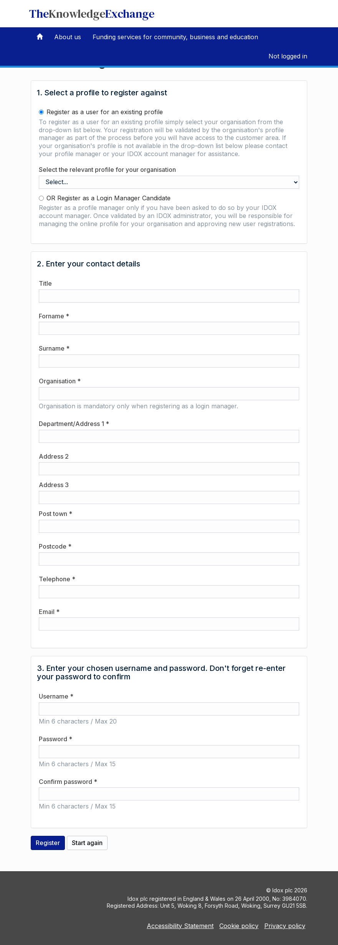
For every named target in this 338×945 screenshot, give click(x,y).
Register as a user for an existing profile (101, 112)
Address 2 (54, 456)
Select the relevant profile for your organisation (107, 169)
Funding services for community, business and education (175, 37)
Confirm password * (68, 781)
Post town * (55, 513)
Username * (56, 696)
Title (45, 283)
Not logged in (287, 56)
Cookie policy (238, 926)
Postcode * (55, 546)
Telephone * (57, 579)
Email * (49, 612)
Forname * (54, 316)
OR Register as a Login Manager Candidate (105, 198)
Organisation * (60, 381)
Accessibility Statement (180, 926)
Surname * (54, 348)
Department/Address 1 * (74, 424)
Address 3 (54, 485)
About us (67, 37)
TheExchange (91, 14)
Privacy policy (284, 926)
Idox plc (282, 890)
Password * (55, 739)
